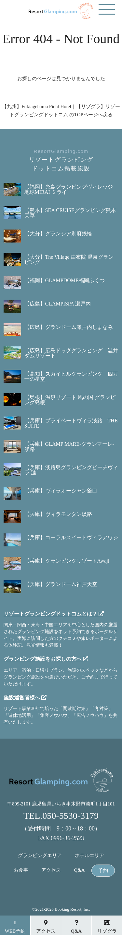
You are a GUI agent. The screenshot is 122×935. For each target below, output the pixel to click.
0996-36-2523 (67, 838)
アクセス (51, 870)
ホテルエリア (89, 855)
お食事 (21, 870)
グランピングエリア (40, 855)
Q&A (79, 870)
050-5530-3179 (70, 816)
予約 (103, 870)
